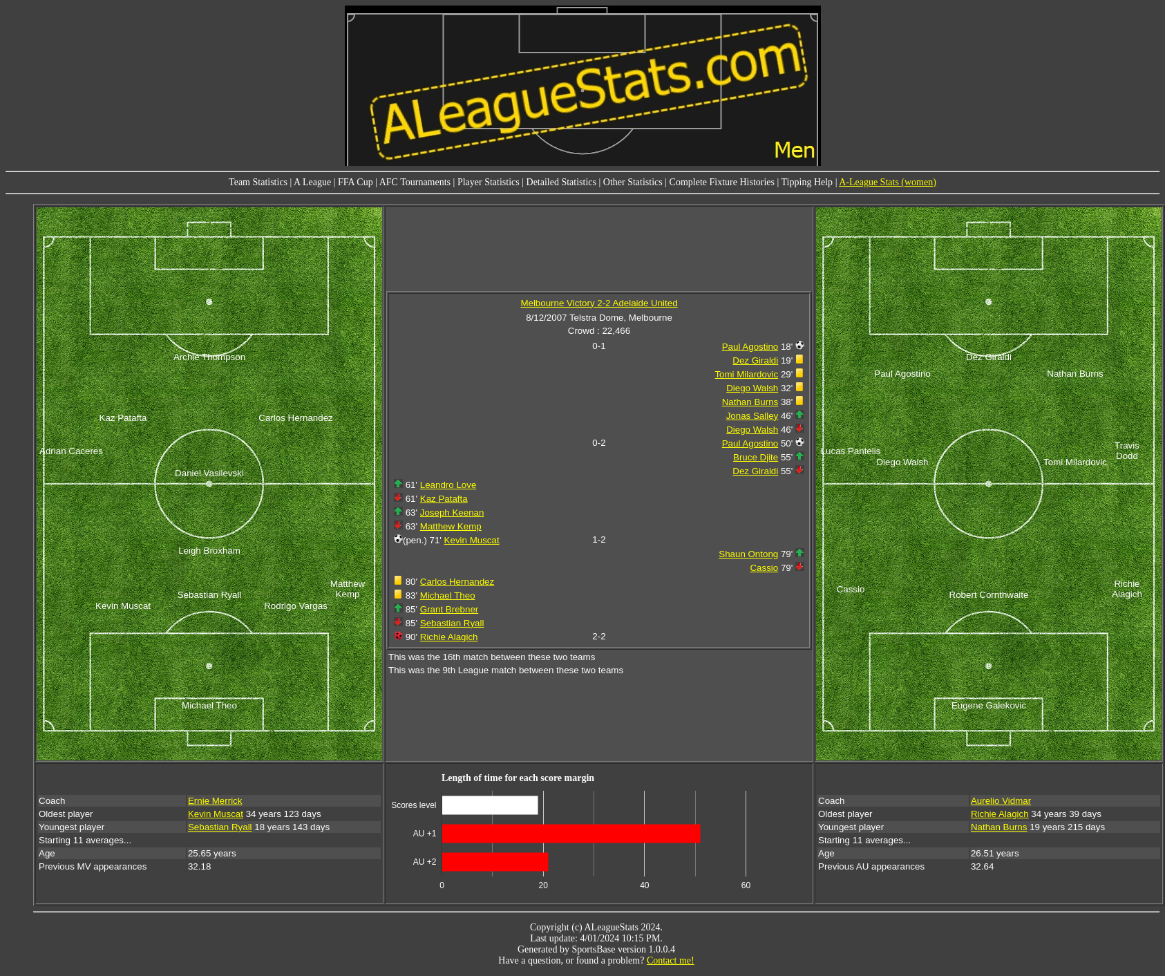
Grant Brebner (449, 609)
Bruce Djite (755, 457)
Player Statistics (488, 182)
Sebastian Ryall (452, 623)
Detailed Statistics (561, 182)
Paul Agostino (750, 346)
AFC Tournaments (415, 182)
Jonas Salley (752, 416)
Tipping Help (807, 182)
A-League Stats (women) (887, 182)
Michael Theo (447, 595)
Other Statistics (633, 182)
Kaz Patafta (444, 499)
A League (312, 182)
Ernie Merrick (215, 801)
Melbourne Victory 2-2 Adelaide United (598, 303)
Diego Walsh (752, 388)
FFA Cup (355, 182)
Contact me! (670, 960)
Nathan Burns (750, 402)
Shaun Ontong (748, 554)
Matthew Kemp (451, 526)
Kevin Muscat (472, 540)
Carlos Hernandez (457, 581)
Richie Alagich (449, 637)
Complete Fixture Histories (722, 182)
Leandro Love (448, 485)
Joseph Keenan (452, 512)
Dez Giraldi (755, 360)
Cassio (764, 568)
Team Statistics (258, 182)
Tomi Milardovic (746, 374)
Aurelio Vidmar (1001, 801)
